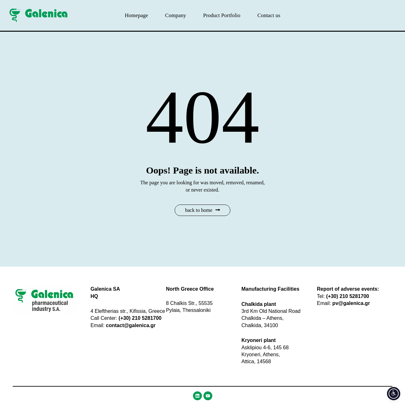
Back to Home (202, 210)
